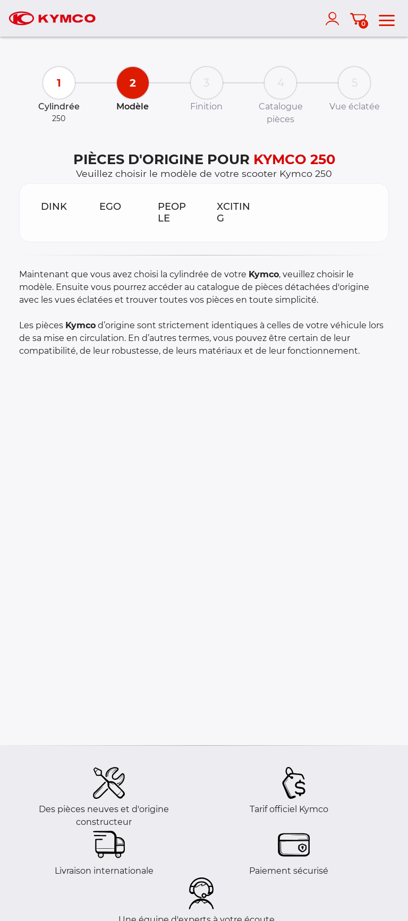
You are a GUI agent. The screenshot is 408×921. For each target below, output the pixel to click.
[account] (335, 19)
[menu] (387, 18)
